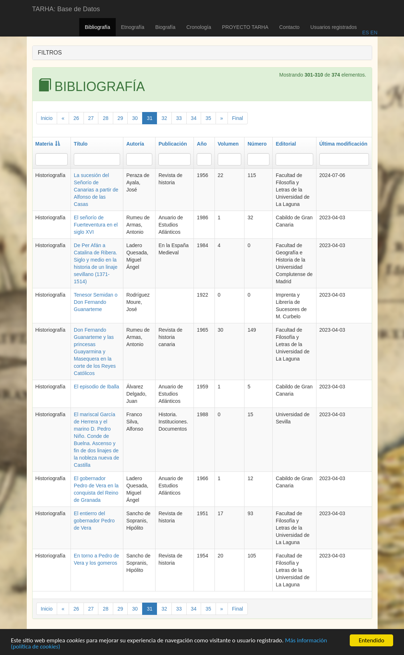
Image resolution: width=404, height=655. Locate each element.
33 (179, 118)
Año (202, 144)
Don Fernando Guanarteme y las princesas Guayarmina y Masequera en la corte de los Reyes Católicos (95, 351)
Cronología (198, 27)
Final (237, 118)
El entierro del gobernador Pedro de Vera (94, 520)
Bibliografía (97, 27)
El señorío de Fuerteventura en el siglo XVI (96, 225)
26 (76, 118)
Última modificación (343, 144)
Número (257, 144)
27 (91, 118)
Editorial (286, 144)
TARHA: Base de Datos (66, 9)
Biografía (165, 27)
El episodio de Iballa (96, 386)
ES (365, 32)
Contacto (289, 27)
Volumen (228, 144)
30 (135, 118)
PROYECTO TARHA (245, 27)
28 (106, 118)
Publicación (172, 144)
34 (194, 118)
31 (150, 118)
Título (81, 144)
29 (120, 118)
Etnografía (133, 27)
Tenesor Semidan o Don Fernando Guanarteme (96, 302)
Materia (47, 144)
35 (208, 118)
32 (164, 118)
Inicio (47, 118)
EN (373, 32)
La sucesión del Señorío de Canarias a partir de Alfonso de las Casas (96, 189)
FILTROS (50, 52)
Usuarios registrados (333, 27)
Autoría (135, 144)
